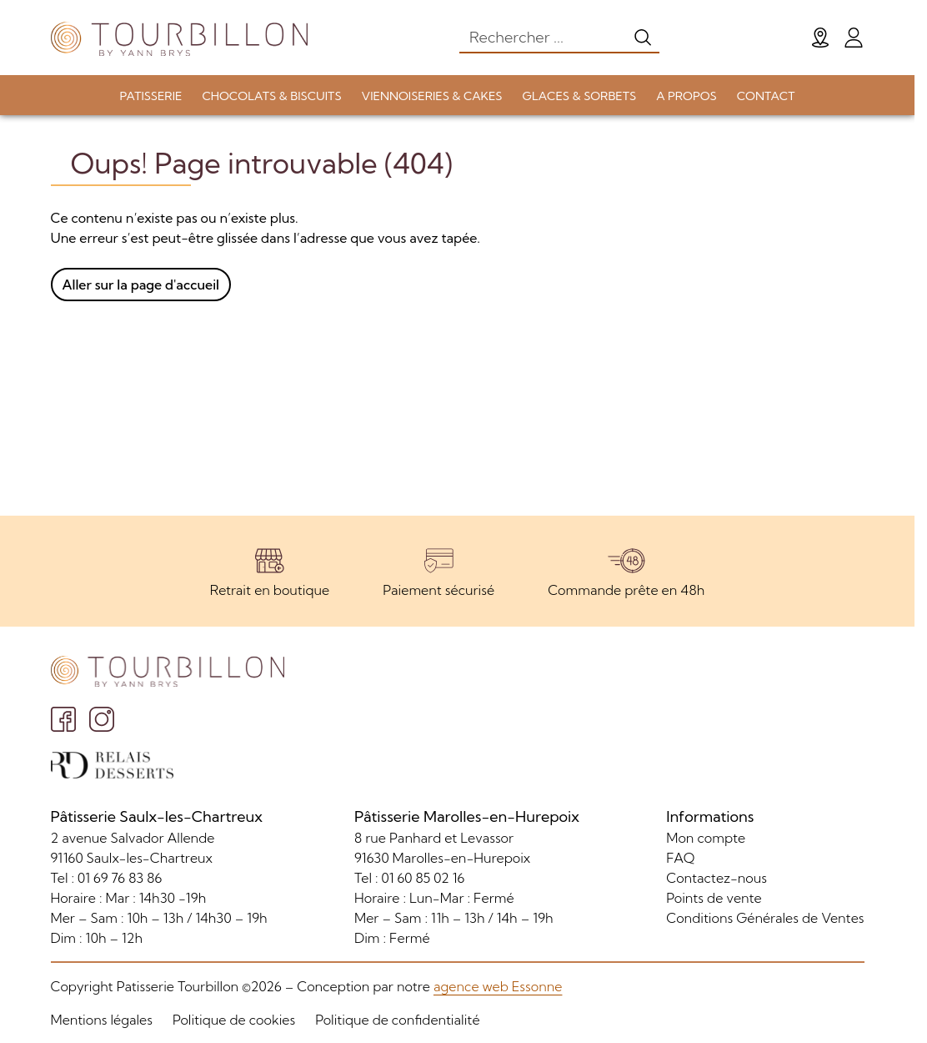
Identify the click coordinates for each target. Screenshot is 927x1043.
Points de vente (713, 897)
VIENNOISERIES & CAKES (432, 95)
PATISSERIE (151, 95)
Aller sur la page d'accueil (141, 284)
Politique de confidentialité (397, 1019)
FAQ (680, 857)
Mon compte (705, 837)
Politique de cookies (234, 1019)
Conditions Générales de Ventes (765, 917)
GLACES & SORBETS (580, 95)
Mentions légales (102, 1019)
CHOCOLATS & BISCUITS (271, 95)
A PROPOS (686, 95)
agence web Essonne (497, 986)
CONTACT (766, 95)
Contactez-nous (716, 877)
